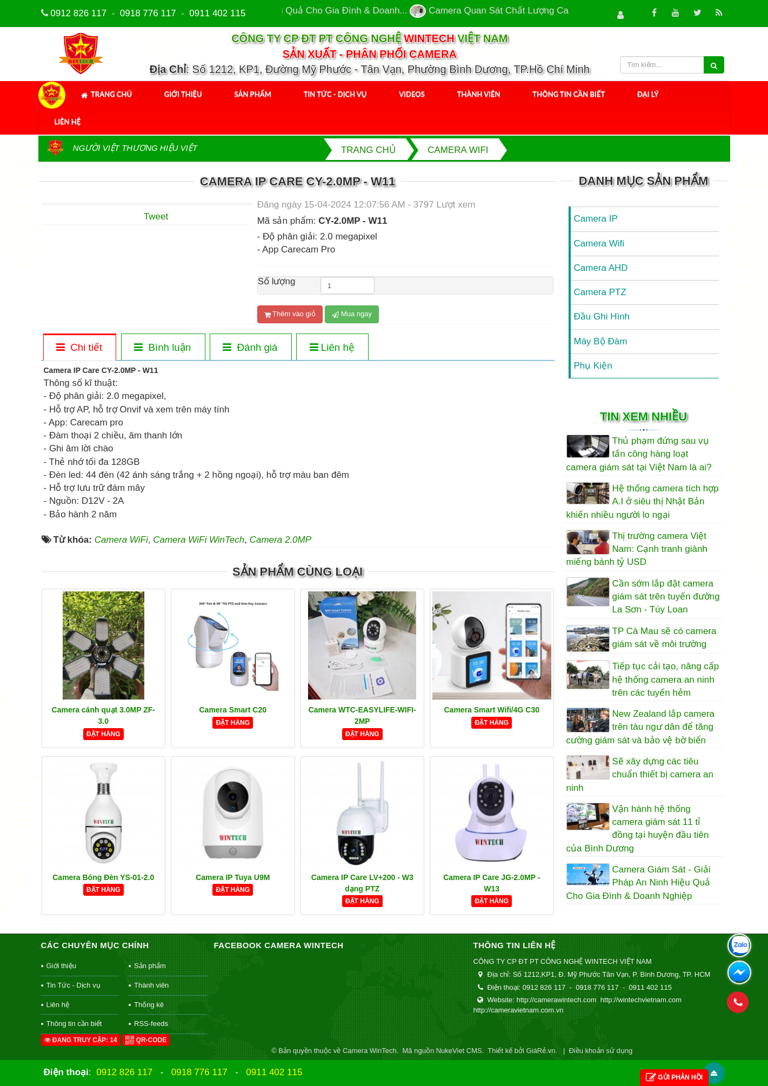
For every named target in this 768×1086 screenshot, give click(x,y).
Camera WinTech (370, 1051)
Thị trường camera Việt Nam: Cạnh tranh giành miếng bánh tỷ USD (636, 549)
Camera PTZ (600, 292)
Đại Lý (648, 94)
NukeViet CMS (459, 1051)
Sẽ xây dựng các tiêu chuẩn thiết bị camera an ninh (639, 774)
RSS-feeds (151, 1024)
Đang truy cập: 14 (80, 1040)
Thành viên (478, 94)
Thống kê (149, 1005)
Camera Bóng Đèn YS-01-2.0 (103, 877)
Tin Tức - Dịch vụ (335, 94)
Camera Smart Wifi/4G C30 (492, 709)
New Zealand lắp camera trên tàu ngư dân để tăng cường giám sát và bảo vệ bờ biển (640, 727)
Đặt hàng (103, 734)
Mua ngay (352, 314)
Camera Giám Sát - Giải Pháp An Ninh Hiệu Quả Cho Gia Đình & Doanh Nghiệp (638, 882)
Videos (412, 94)
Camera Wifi (599, 243)
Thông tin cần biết (568, 94)
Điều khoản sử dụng (600, 1051)
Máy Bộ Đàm (600, 341)
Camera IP (596, 219)
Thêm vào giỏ (290, 314)
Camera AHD (601, 268)
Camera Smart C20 (232, 709)
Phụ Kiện (593, 366)
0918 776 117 (148, 13)
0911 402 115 (217, 13)
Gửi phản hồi (674, 1077)
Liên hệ (68, 121)
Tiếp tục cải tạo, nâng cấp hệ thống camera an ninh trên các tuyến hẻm (665, 679)
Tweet (156, 216)
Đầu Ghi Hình (602, 316)
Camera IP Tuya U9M (233, 877)
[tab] (79, 348)
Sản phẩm (252, 94)
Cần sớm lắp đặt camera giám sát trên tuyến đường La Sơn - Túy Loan (666, 596)
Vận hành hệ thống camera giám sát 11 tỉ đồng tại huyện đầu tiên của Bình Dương (637, 829)
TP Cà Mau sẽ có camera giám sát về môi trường (664, 637)
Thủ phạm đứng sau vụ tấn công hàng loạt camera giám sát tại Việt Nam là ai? (639, 454)
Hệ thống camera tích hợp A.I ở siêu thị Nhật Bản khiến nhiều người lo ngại (642, 501)
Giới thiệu (183, 94)
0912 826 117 (78, 13)
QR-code (145, 1040)
